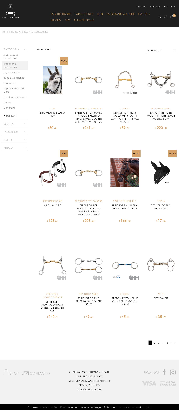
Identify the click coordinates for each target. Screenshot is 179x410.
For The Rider (84, 13)
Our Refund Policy (89, 376)
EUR (172, 6)
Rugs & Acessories (13, 77)
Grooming (9, 83)
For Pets (144, 13)
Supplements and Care (13, 90)
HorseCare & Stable (121, 13)
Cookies (139, 407)
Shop (11, 372)
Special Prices (84, 19)
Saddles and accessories (10, 57)
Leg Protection (11, 72)
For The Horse (61, 13)
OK (148, 407)
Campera (9, 107)
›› (175, 342)
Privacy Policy (89, 385)
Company (141, 6)
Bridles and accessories (34, 32)
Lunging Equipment (14, 97)
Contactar (36, 373)
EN (165, 6)
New (68, 19)
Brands (56, 19)
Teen (100, 13)
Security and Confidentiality (89, 380)
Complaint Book (89, 389)
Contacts (155, 6)
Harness (7, 102)
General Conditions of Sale (89, 372)
